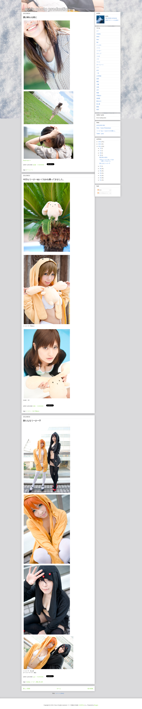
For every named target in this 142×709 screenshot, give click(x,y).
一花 (32, 411)
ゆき (97, 70)
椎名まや (98, 101)
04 (100, 173)
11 (100, 150)
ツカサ (98, 56)
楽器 (97, 78)
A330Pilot (81, 705)
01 (100, 180)
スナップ (98, 53)
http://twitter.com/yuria (111, 18)
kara (97, 39)
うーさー (28, 411)
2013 (99, 141)
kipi (97, 42)
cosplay (28, 682)
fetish (97, 36)
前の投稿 (90, 688)
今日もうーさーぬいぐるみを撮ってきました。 (44, 179)
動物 (97, 106)
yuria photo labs (100, 125)
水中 (97, 90)
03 (100, 175)
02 (100, 178)
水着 (97, 87)
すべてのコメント (103, 193)
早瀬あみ (37, 411)
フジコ (98, 62)
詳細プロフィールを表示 (111, 20)
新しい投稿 (26, 688)
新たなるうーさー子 (32, 421)
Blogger (96, 705)
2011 (99, 146)
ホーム (59, 688)
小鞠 (97, 84)
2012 (99, 144)
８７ (97, 31)
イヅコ (98, 48)
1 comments (40, 406)
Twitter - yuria (100, 133)
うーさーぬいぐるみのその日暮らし (106, 131)
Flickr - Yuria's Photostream (103, 128)
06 (100, 168)
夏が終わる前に (30, 17)
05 (100, 171)
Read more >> (27, 160)
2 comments (40, 164)
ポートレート (29, 170)
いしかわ (98, 45)
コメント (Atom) (59, 693)
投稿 (99, 190)
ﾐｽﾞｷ (97, 67)
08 (100, 155)
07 (100, 166)
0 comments (40, 676)
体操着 (98, 98)
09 (100, 153)
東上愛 (41, 682)
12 (100, 148)
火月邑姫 (98, 76)
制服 (97, 92)
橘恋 (37, 682)
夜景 (97, 109)
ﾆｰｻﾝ (97, 59)
